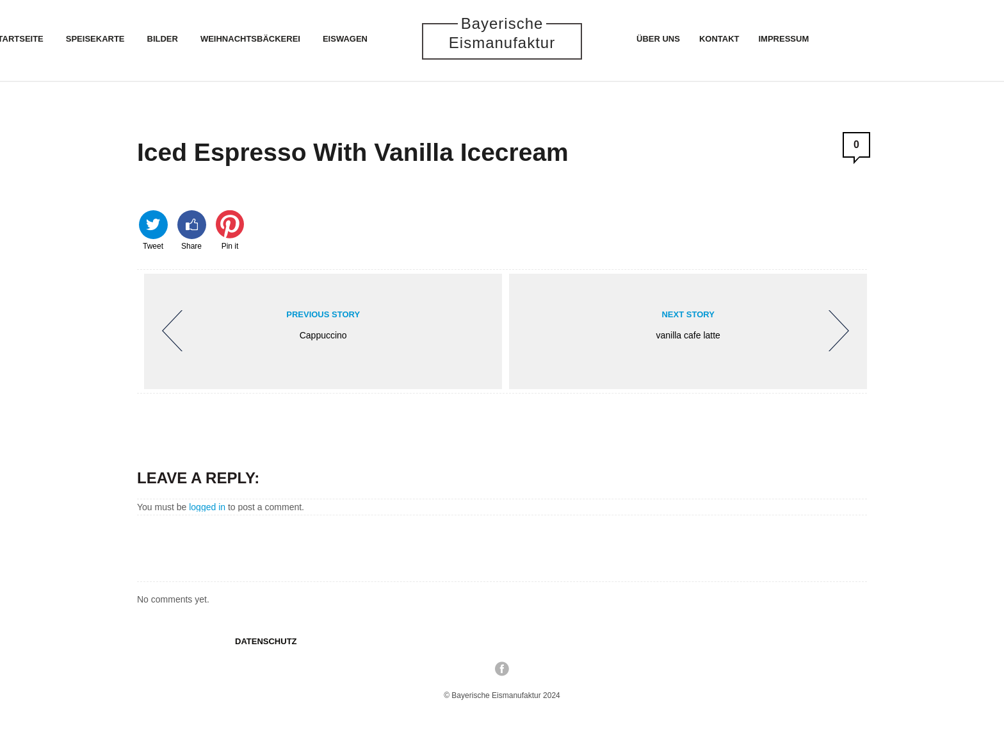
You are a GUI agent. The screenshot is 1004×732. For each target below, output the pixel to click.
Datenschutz (266, 641)
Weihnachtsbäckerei (250, 39)
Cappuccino (317, 329)
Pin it (230, 229)
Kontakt (719, 39)
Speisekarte (95, 39)
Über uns (658, 39)
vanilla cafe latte (693, 329)
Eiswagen (345, 39)
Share (191, 229)
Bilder (162, 39)
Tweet (153, 229)
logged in (207, 507)
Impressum (784, 39)
